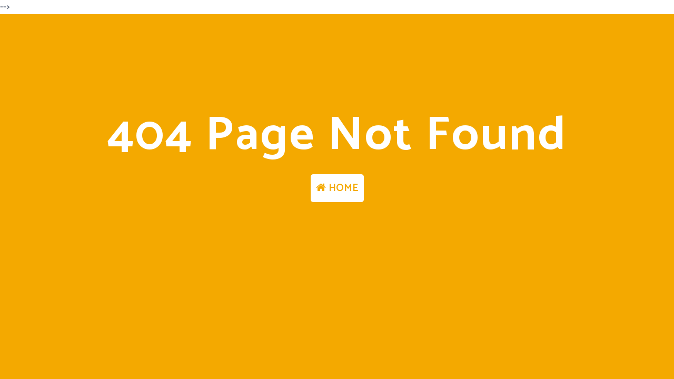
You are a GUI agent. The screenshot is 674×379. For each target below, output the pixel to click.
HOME (337, 188)
